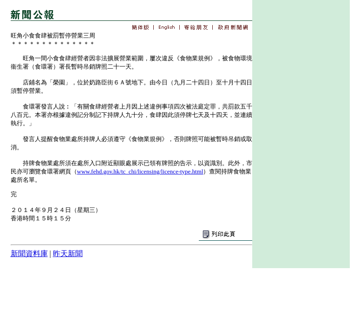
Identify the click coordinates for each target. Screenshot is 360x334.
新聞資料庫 (29, 253)
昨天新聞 (68, 253)
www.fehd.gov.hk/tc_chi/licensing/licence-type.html (140, 171)
